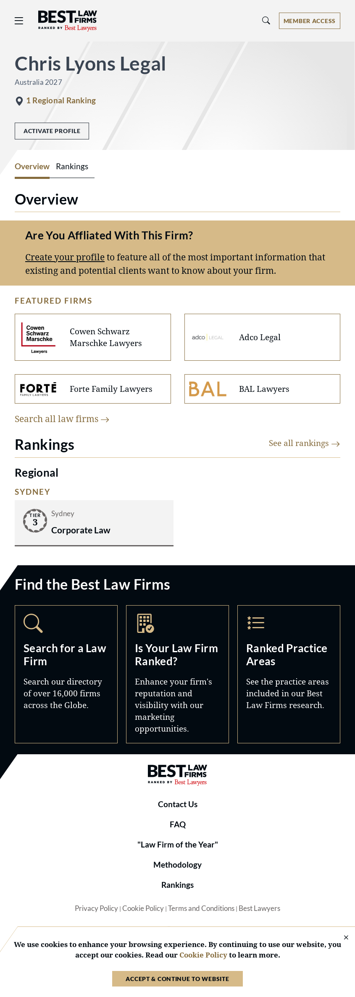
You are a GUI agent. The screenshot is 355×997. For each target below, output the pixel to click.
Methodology (177, 864)
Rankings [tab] (72, 166)
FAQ (178, 824)
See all (304, 443)
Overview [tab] (32, 166)
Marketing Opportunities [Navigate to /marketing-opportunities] (177, 674)
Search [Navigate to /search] (66, 674)
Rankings (177, 884)
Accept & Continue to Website (177, 978)
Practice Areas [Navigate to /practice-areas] (289, 674)
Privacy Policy (96, 908)
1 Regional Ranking (61, 100)
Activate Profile (52, 130)
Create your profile (65, 257)
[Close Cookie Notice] (340, 938)
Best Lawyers (259, 908)
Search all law (62, 418)
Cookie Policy (143, 908)
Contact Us (177, 804)
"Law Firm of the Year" (177, 844)
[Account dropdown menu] (309, 21)
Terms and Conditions (201, 908)
